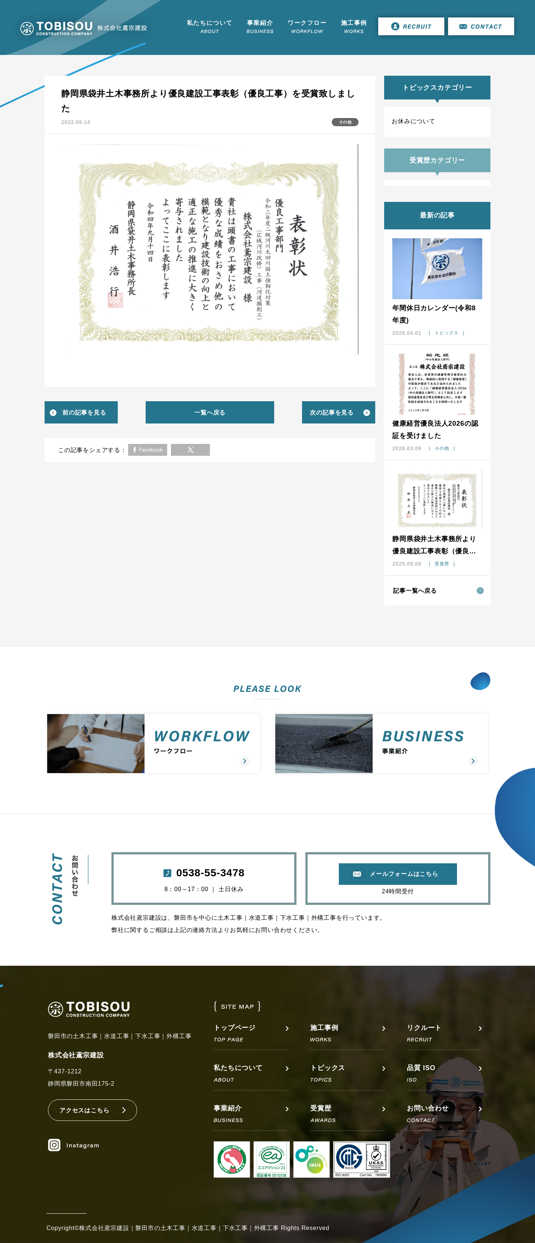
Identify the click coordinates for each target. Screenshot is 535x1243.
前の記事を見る (84, 412)
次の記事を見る (332, 412)
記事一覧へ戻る (415, 591)
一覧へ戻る (210, 412)
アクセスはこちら (84, 1110)
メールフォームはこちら (404, 874)
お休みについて (413, 121)
